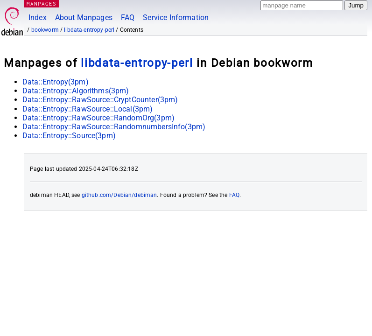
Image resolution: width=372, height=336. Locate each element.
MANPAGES (41, 3)
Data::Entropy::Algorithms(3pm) (75, 90)
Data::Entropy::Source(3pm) (69, 135)
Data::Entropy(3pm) (55, 81)
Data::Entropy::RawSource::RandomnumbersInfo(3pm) (113, 126)
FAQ (127, 17)
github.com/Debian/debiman (119, 195)
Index (37, 17)
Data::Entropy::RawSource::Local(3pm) (87, 109)
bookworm (45, 30)
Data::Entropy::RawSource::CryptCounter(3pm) (100, 99)
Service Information (176, 17)
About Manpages (83, 17)
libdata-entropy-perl (89, 30)
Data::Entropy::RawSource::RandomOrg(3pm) (98, 117)
